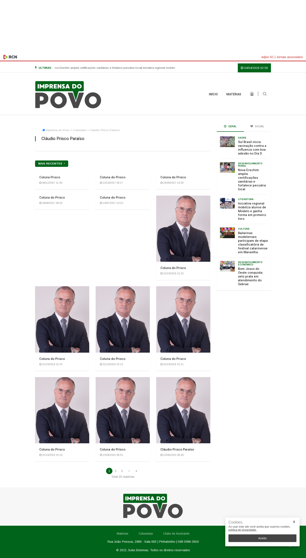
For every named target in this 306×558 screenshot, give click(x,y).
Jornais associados (289, 57)
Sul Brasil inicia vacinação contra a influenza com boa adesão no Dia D (252, 148)
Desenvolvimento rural (250, 164)
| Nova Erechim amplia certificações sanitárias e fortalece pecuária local (100, 67)
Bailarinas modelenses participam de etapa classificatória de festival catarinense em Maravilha (253, 243)
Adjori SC (267, 57)
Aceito (262, 538)
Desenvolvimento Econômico (250, 263)
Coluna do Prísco (112, 449)
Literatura (246, 199)
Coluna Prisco (49, 177)
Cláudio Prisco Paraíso (177, 449)
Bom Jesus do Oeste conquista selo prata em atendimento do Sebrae (250, 276)
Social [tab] (257, 126)
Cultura (243, 228)
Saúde (242, 137)
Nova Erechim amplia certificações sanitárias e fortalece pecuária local (252, 180)
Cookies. (235, 522)
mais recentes (50, 163)
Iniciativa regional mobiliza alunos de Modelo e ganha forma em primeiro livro (252, 211)
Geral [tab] (230, 126)
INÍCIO (213, 94)
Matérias (233, 94)
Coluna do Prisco (112, 177)
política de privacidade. (242, 529)
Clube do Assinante (176, 533)
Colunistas (146, 533)
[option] (100, 68)
